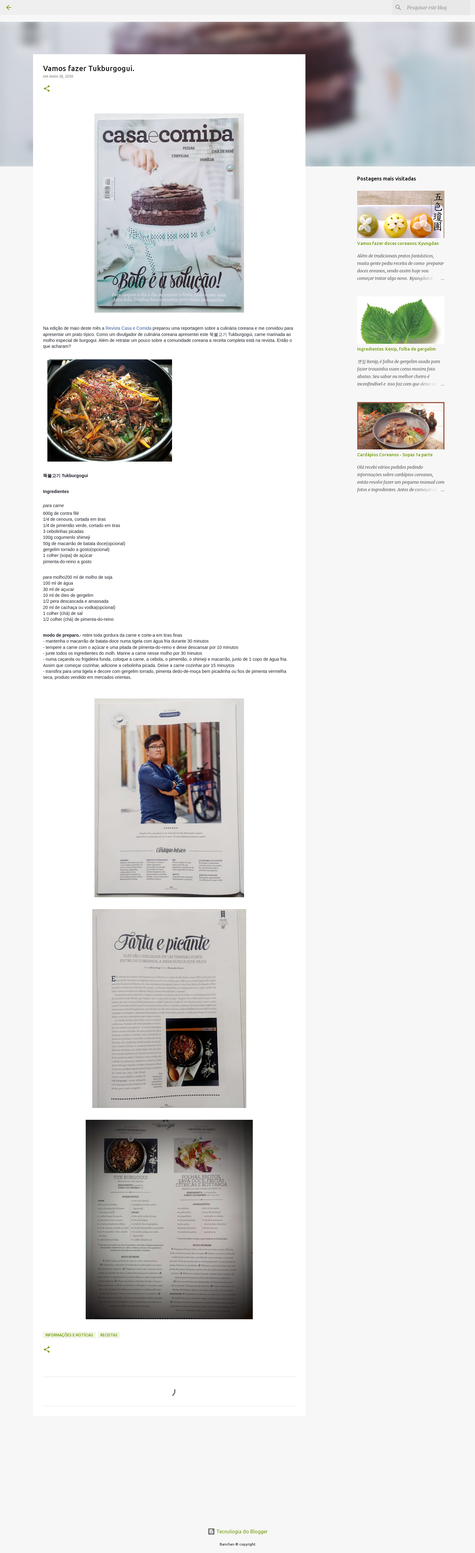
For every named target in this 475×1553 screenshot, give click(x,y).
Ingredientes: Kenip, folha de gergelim (396, 349)
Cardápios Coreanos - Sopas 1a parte (395, 454)
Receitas (109, 1335)
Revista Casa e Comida (128, 328)
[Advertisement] (169, 1469)
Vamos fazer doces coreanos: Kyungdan (398, 243)
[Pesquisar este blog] (437, 7)
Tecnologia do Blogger (238, 1531)
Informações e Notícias (69, 1335)
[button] (46, 89)
